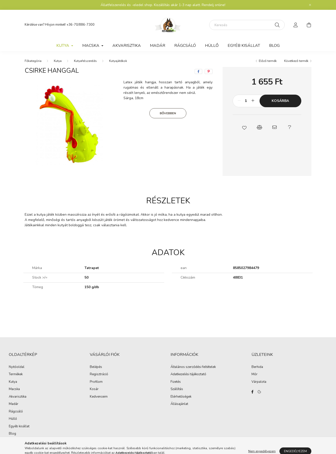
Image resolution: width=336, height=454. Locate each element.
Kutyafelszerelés (85, 61)
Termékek (16, 374)
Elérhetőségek (181, 397)
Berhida (257, 367)
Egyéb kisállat (244, 45)
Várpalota (258, 382)
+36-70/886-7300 (80, 24)
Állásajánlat (179, 404)
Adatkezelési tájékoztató (188, 374)
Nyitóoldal (16, 367)
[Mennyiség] (246, 101)
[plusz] (253, 101)
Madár (157, 45)
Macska (14, 389)
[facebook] (198, 71)
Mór (254, 374)
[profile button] (296, 25)
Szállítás (177, 389)
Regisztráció (99, 374)
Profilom (96, 382)
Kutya (58, 61)
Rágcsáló (185, 45)
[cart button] (309, 25)
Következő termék (296, 61)
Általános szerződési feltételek (193, 367)
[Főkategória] (33, 61)
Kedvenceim (99, 397)
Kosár (94, 389)
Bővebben (168, 113)
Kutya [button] (63, 45)
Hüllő (212, 45)
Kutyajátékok (118, 61)
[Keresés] (247, 25)
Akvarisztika (126, 45)
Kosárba (280, 100)
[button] (244, 127)
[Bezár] (310, 5)
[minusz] (239, 101)
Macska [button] (91, 45)
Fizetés (176, 382)
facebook (252, 392)
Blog (274, 45)
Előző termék (268, 61)
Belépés (96, 367)
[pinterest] (209, 71)
